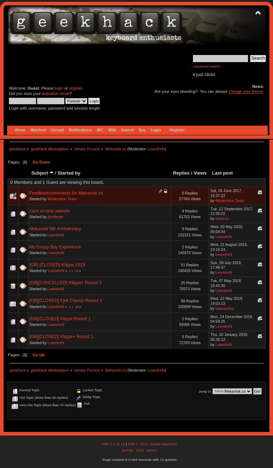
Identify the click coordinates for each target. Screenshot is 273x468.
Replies (181, 173)
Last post (222, 173)
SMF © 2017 (138, 444)
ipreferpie (55, 217)
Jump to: (205, 391)
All (76, 271)
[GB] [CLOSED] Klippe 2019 (57, 264)
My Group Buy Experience (55, 247)
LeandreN (156, 149)
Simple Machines (163, 444)
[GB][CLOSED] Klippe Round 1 (60, 318)
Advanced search (206, 66)
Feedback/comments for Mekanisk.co (66, 193)
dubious (222, 218)
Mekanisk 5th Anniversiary (55, 228)
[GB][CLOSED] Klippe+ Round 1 (61, 336)
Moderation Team (62, 199)
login (59, 88)
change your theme (246, 91)
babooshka (224, 308)
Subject (42, 173)
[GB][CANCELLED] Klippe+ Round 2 (65, 282)
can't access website (49, 210)
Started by (69, 173)
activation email (55, 93)
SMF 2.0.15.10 (113, 444)
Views (200, 173)
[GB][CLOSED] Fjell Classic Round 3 (65, 300)
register (75, 88)
